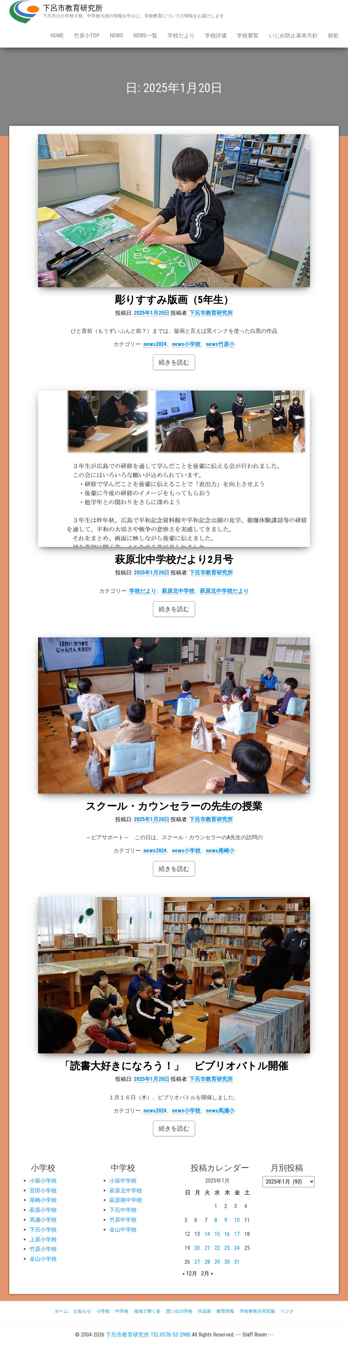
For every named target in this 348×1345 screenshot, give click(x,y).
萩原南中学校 (125, 1200)
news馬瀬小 (220, 1110)
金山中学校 (123, 1229)
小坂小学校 (43, 1180)
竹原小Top (87, 35)
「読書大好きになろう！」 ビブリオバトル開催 (174, 1066)
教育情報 (225, 1311)
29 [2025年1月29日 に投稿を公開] (217, 1262)
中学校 (121, 1311)
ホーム (61, 1311)
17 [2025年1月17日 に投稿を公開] (237, 1234)
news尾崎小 (220, 850)
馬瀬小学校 (43, 1220)
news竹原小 (220, 344)
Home (57, 35)
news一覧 (145, 35)
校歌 (333, 35)
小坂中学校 (123, 1180)
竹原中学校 (123, 1220)
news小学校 (186, 344)
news (116, 35)
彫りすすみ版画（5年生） (174, 300)
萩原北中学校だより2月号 (174, 559)
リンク (287, 1311)
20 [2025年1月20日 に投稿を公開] (197, 1248)
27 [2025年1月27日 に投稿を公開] (197, 1262)
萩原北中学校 (178, 591)
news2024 (155, 344)
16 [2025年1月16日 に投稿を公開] (227, 1234)
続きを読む (174, 362)
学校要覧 (248, 35)
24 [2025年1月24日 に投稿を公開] (237, 1248)
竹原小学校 (43, 1249)
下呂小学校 (43, 1229)
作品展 (204, 1311)
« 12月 (189, 1273)
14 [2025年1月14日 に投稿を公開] (207, 1234)
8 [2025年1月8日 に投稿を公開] (215, 1220)
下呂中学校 (123, 1210)
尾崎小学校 (43, 1200)
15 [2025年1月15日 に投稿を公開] (217, 1234)
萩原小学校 (43, 1210)
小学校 (103, 1311)
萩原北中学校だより (224, 591)
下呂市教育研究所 (73, 8)
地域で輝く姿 (147, 1311)
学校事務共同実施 (257, 1311)
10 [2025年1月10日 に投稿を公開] (237, 1220)
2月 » (207, 1273)
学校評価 (216, 35)
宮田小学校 (43, 1190)
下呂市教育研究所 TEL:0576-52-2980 (148, 1334)
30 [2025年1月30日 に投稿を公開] (227, 1262)
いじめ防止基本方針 (293, 35)
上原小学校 (43, 1239)
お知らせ (82, 1311)
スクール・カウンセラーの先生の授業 (174, 806)
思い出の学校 (179, 1311)
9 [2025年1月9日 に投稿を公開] (225, 1220)
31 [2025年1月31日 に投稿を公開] (237, 1262)
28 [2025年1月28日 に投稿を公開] (207, 1262)
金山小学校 (43, 1259)
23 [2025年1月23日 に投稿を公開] (227, 1248)
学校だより (181, 35)
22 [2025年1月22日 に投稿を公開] (217, 1248)
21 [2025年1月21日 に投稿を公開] (207, 1248)
